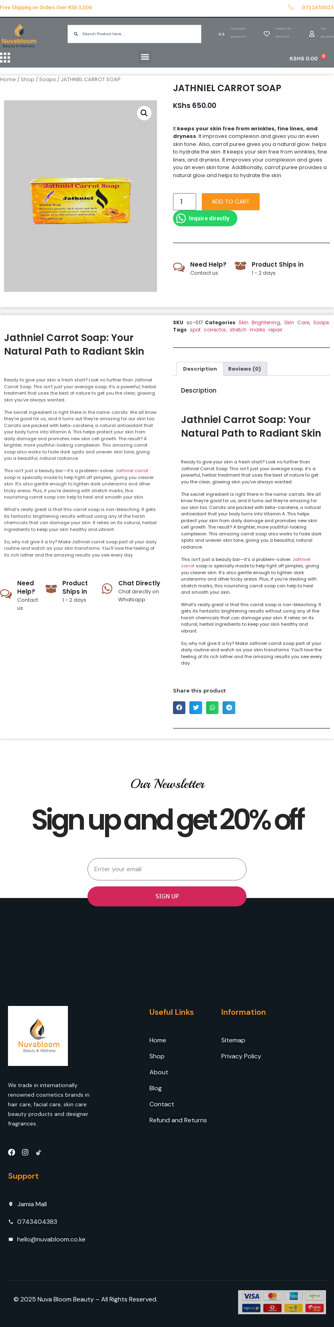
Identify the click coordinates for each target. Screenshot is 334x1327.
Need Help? (208, 264)
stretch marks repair (256, 329)
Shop (27, 79)
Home (8, 79)
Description (200, 369)
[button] (142, 57)
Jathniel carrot (131, 470)
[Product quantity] (184, 201)
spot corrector (208, 329)
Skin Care (296, 322)
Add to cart (231, 202)
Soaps (47, 79)
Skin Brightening (259, 322)
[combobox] (134, 34)
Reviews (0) (244, 369)
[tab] (200, 369)
